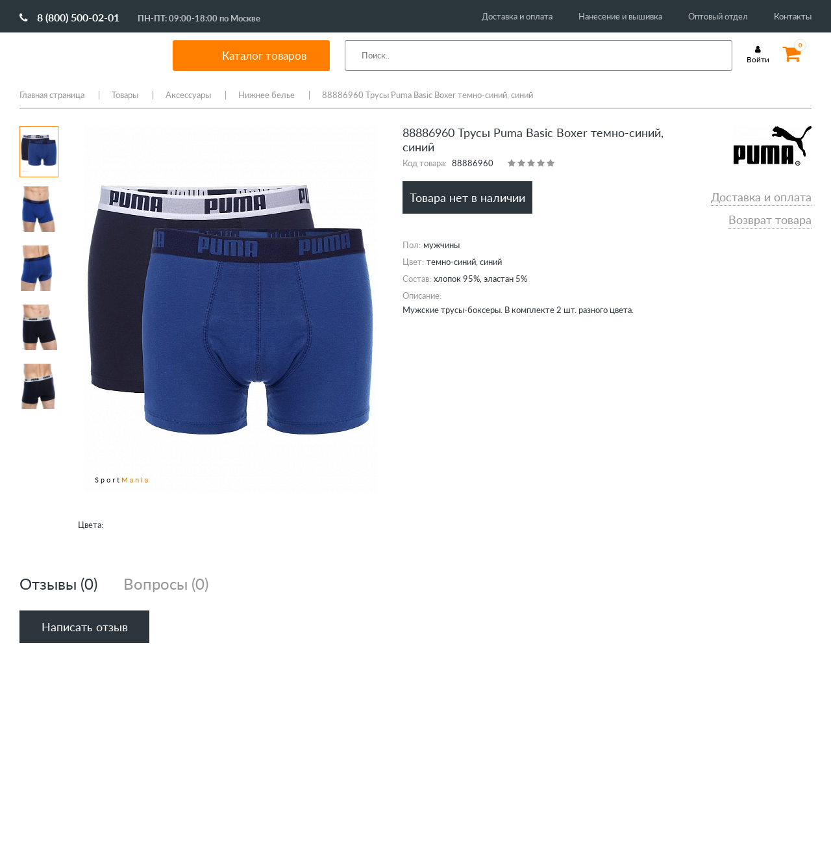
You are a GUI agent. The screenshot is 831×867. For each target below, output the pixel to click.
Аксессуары (188, 95)
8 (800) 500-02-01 (69, 17)
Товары (125, 95)
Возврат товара (770, 219)
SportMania (80, 55)
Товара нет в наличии (467, 197)
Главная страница (51, 95)
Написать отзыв (85, 627)
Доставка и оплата (517, 16)
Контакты (793, 16)
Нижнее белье (266, 95)
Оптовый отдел (718, 16)
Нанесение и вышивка (620, 16)
